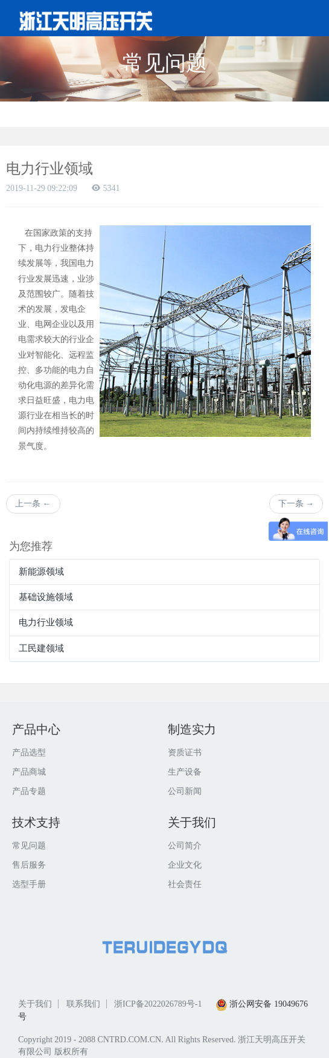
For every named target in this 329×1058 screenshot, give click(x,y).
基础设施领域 (46, 597)
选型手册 (29, 884)
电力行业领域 (46, 622)
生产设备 (185, 771)
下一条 (296, 503)
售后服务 (29, 864)
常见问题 (29, 845)
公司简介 (185, 845)
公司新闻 (185, 791)
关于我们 (35, 1003)
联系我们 (83, 1003)
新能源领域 (41, 571)
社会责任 (185, 884)
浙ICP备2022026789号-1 (158, 1003)
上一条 (33, 503)
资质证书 (185, 752)
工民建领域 (41, 648)
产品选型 (29, 752)
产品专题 (29, 791)
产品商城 (29, 771)
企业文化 (185, 864)
